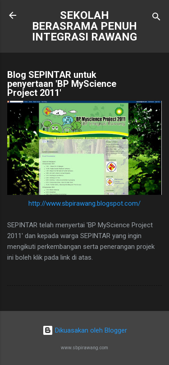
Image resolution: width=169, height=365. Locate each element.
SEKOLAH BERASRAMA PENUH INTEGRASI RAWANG (84, 26)
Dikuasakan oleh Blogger (84, 330)
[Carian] (156, 18)
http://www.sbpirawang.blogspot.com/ (84, 203)
